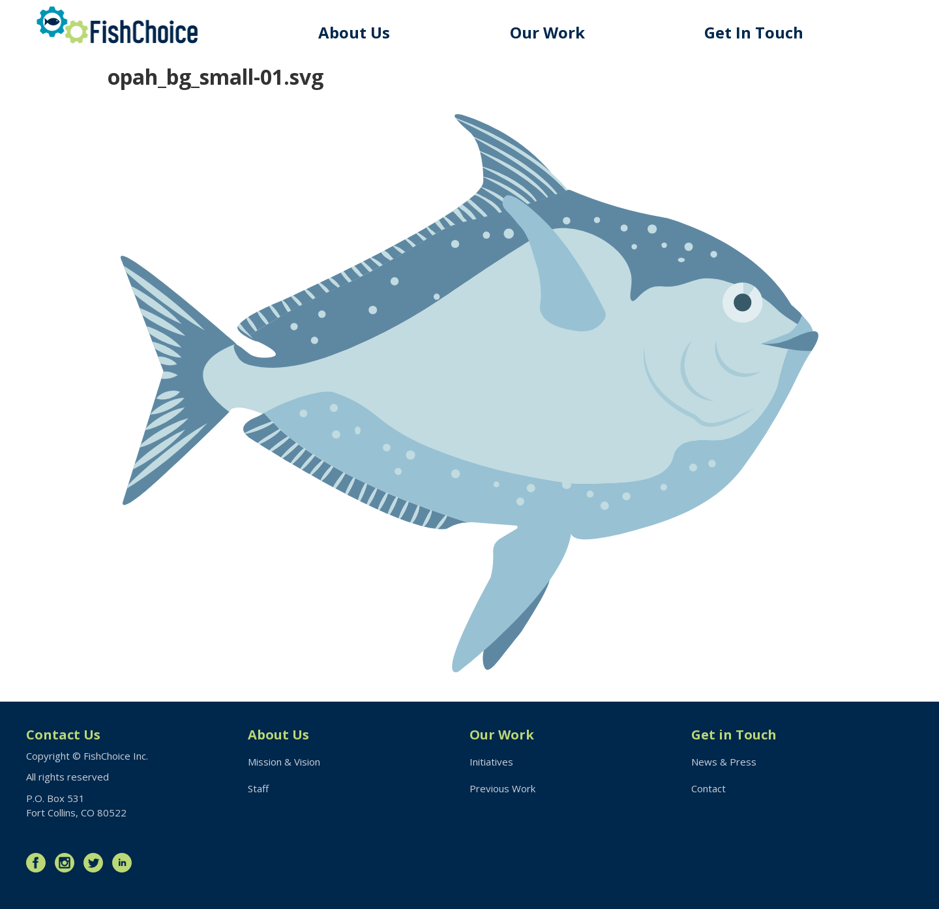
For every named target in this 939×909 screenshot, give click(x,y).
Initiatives (491, 761)
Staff (258, 788)
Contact (708, 788)
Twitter (96, 862)
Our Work (547, 32)
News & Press (723, 761)
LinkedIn (125, 862)
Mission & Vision (284, 761)
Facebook (39, 862)
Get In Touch (753, 32)
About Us (354, 32)
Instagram (68, 862)
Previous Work (502, 788)
